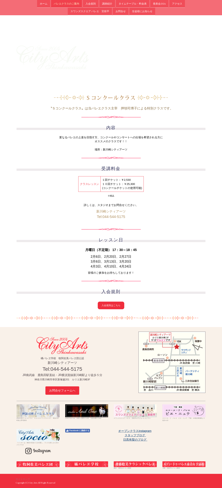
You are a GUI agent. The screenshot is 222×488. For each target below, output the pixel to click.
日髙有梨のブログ (135, 439)
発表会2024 (159, 3)
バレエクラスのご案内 (66, 3)
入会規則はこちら (111, 305)
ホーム (43, 3)
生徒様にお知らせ (142, 11)
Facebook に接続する (77, 430)
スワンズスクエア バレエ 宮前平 (89, 11)
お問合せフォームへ (62, 390)
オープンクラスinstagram (134, 430)
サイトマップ (23, 479)
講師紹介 (107, 3)
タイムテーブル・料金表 (133, 3)
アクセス (177, 3)
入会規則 (91, 3)
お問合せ (121, 11)
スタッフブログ (135, 435)
